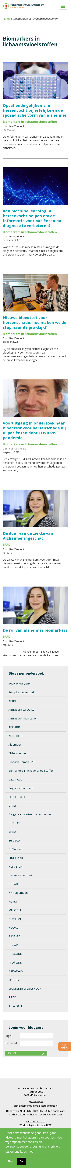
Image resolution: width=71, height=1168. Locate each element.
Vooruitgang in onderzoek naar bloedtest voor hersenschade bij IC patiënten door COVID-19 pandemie (34, 430)
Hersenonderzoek (20, 875)
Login (8, 1036)
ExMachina (15, 849)
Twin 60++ (15, 1006)
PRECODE (15, 953)
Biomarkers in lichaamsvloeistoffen (31, 770)
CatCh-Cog (15, 779)
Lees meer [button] (27, 1151)
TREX (12, 997)
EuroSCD (14, 840)
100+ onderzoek (19, 683)
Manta (13, 901)
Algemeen (15, 744)
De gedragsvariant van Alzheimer (30, 814)
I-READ (13, 884)
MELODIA (15, 910)
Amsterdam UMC (35, 1121)
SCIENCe (14, 980)
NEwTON (15, 919)
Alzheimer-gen (18, 753)
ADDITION (16, 736)
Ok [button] (21, 1161)
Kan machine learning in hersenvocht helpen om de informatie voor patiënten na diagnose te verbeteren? (32, 218)
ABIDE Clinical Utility (21, 709)
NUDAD (14, 927)
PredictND (15, 962)
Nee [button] (10, 1161)
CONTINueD (17, 797)
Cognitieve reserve (21, 788)
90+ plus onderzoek (21, 692)
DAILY (12, 805)
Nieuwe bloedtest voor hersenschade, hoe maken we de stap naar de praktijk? (34, 322)
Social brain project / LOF (25, 988)
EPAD (12, 831)
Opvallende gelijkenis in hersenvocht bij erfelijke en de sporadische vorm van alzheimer (35, 110)
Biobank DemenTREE (22, 762)
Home (6, 18)
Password (11, 1043)
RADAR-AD (16, 971)
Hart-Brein (16, 866)
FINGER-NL (16, 858)
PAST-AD (14, 936)
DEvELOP (15, 823)
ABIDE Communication (23, 718)
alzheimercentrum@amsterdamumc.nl (36, 1105)
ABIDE (13, 701)
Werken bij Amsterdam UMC (35, 1125)
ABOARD (14, 727)
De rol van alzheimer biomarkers (35, 630)
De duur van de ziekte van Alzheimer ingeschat (28, 536)
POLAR (13, 945)
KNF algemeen (18, 892)
